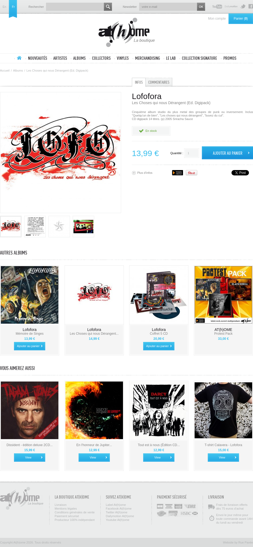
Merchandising (147, 58)
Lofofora (29, 329)
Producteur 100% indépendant (75, 519)
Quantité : (176, 153)
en (4, 6)
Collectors (101, 58)
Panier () (241, 18)
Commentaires (158, 82)
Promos (229, 58)
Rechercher (36, 6)
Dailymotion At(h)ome (231, 6)
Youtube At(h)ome (217, 6)
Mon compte (217, 18)
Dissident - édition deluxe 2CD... (29, 445)
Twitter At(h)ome (243, 6)
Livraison (60, 504)
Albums (79, 58)
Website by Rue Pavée (238, 542)
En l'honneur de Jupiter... (94, 445)
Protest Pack (223, 334)
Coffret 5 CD (159, 334)
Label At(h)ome (116, 504)
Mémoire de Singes (29, 334)
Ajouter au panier (28, 346)
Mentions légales (66, 508)
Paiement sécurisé (67, 516)
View (28, 457)
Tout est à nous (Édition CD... (159, 445)
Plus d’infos (144, 172)
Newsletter (130, 6)
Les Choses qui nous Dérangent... (94, 334)
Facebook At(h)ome (250, 6)
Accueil (19, 58)
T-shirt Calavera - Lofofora (223, 445)
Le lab (171, 58)
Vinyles (123, 58)
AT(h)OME (223, 329)
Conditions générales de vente (75, 512)
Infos (139, 82)
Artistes (60, 58)
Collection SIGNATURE (199, 58)
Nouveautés (37, 58)
